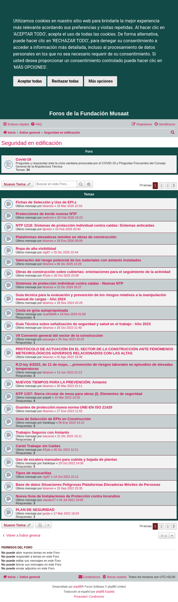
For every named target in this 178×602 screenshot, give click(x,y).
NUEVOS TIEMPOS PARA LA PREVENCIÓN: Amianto (61, 382)
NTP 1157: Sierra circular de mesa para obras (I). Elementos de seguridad (79, 394)
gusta (46, 513)
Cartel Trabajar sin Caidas (38, 446)
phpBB (78, 586)
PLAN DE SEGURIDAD (35, 510)
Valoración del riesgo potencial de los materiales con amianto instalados (78, 260)
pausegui (49, 339)
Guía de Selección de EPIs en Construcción (53, 419)
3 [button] (168, 185)
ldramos (48, 206)
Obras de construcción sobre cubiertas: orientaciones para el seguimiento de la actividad (93, 272)
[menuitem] (36, 124)
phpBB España (105, 591)
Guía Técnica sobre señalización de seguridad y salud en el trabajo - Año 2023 (83, 324)
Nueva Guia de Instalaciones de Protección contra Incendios (68, 496)
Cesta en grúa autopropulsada (42, 310)
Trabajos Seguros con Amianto (42, 432)
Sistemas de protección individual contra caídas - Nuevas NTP (69, 283)
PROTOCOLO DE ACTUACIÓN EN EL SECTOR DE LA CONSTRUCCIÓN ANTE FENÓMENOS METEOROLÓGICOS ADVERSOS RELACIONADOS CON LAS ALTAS (94, 351)
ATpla (46, 275)
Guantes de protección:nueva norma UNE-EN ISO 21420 (64, 407)
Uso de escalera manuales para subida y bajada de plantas (66, 459)
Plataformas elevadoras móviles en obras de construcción (66, 237)
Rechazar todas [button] (65, 81)
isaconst (48, 436)
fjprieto (47, 229)
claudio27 (49, 500)
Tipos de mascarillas (34, 473)
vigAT (46, 252)
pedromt (48, 217)
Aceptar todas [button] (30, 81)
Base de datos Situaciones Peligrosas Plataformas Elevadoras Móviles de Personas (88, 484)
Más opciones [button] (100, 81)
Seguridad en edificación (31, 143)
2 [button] (161, 185)
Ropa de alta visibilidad (36, 248)
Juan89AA (50, 314)
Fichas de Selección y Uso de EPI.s (46, 202)
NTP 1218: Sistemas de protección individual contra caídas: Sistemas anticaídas (85, 225)
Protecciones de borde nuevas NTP (46, 214)
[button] (174, 185)
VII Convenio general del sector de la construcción (59, 335)
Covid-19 (23, 159)
